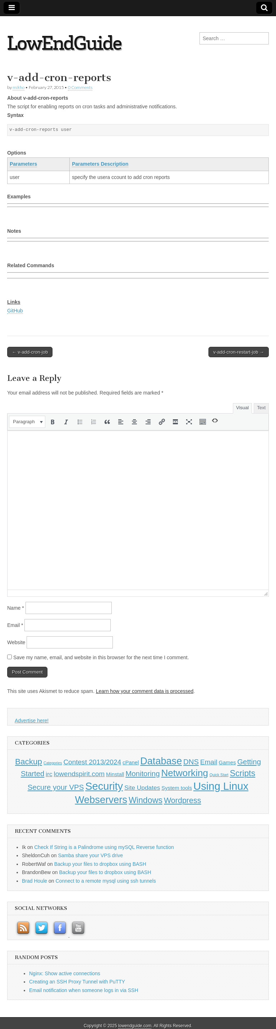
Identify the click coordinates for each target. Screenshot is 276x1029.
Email (15, 625)
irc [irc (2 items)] (49, 774)
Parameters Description (100, 164)
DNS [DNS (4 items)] (191, 762)
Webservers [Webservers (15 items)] (101, 799)
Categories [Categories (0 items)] (52, 763)
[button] (27, 422)
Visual (242, 407)
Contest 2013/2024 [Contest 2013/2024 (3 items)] (92, 762)
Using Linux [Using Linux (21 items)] (220, 786)
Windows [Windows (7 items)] (145, 800)
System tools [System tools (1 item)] (176, 788)
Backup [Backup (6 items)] (28, 761)
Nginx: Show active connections (64, 973)
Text (261, 407)
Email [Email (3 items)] (208, 762)
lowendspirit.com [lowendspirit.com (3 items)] (79, 774)
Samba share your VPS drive (90, 855)
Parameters (23, 164)
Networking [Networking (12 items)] (184, 773)
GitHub (15, 310)
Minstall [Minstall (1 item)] (115, 774)
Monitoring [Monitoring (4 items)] (142, 774)
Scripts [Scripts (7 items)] (242, 773)
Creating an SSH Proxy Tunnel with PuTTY (77, 982)
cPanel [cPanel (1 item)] (131, 762)
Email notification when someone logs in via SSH (83, 990)
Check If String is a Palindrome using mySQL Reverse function (104, 847)
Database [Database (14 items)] (161, 760)
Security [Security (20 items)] (104, 786)
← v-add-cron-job (30, 352)
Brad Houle (34, 881)
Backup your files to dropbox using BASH (100, 864)
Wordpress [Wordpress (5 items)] (182, 800)
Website (16, 642)
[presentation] (27, 422)
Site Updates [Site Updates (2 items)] (142, 787)
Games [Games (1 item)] (227, 762)
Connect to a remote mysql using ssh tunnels (105, 881)
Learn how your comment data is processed (145, 691)
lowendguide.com (135, 1025)
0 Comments (80, 87)
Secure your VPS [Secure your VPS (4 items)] (56, 787)
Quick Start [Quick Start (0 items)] (219, 775)
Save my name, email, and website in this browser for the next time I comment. (101, 657)
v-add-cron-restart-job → (238, 352)
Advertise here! (32, 720)
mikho (18, 87)
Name (15, 608)
